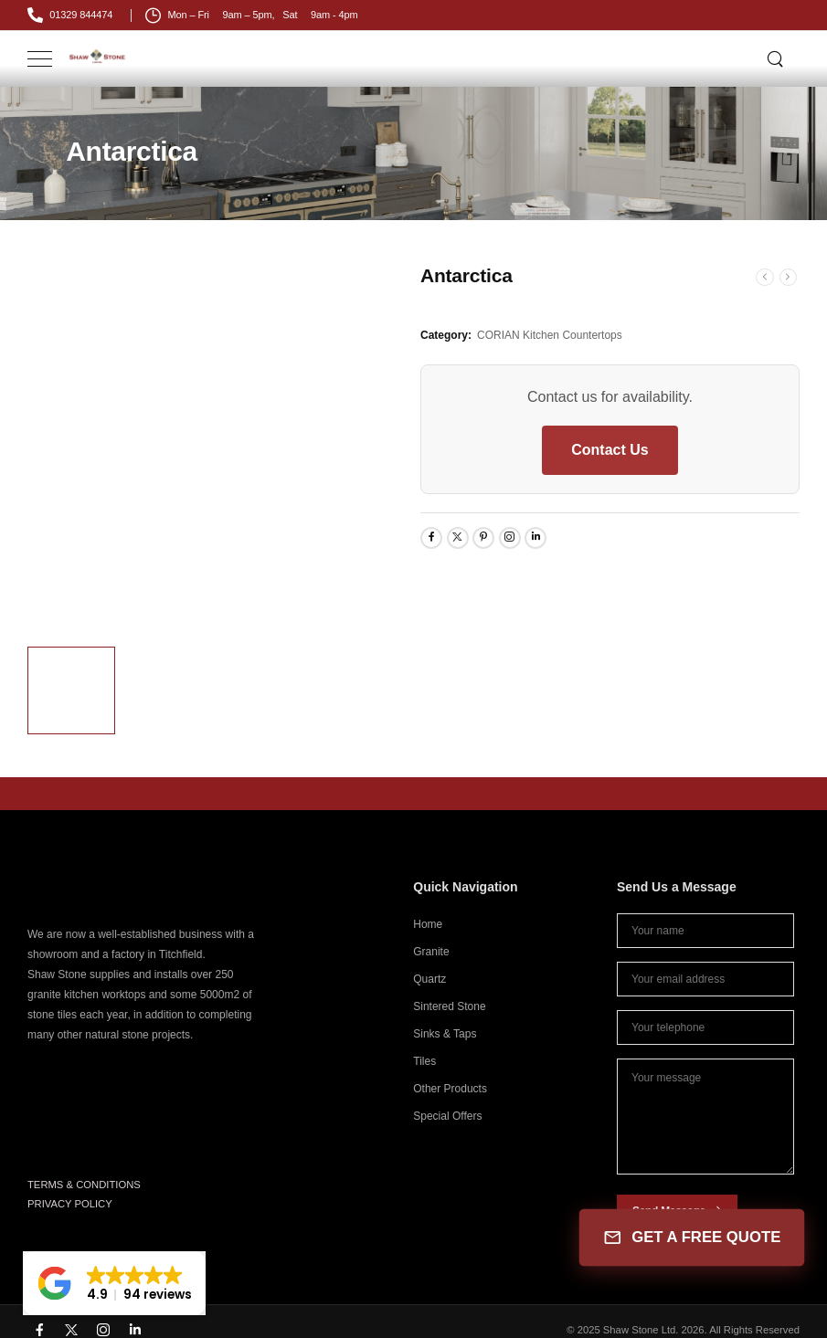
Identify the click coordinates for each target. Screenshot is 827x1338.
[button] (114, 1283)
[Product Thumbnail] (217, 447)
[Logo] (98, 56)
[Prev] (765, 277)
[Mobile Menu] (39, 59)
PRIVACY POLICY (69, 1203)
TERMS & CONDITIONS (84, 1184)
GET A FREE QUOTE (691, 1238)
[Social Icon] (431, 538)
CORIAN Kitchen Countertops (549, 335)
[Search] (777, 58)
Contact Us (609, 450)
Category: (446, 335)
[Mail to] (69, 15)
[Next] (788, 277)
